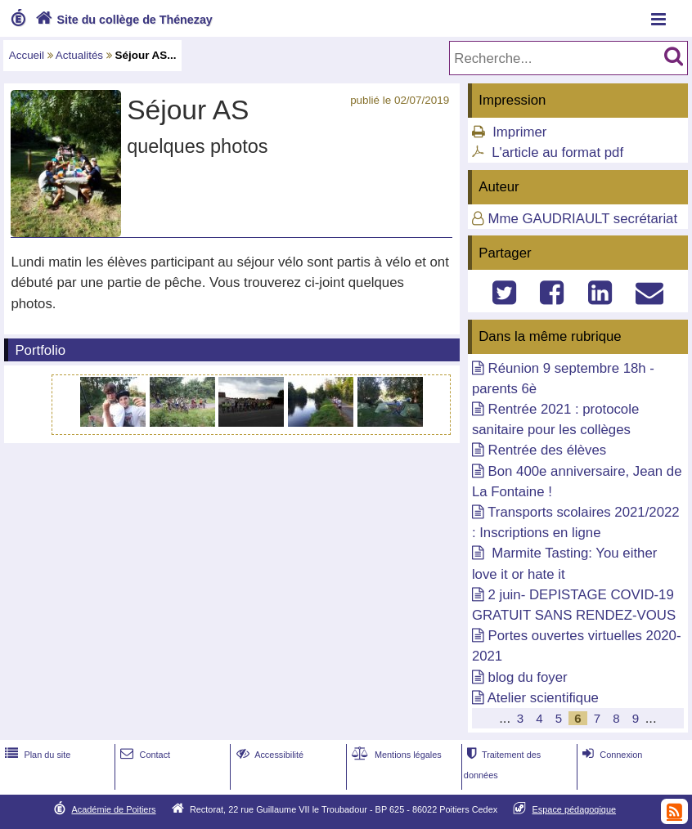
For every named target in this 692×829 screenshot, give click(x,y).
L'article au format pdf (557, 152)
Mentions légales (395, 755)
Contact (143, 755)
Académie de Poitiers (113, 809)
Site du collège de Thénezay (122, 19)
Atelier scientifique (543, 698)
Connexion (610, 755)
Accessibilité (268, 755)
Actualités (79, 55)
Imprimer (519, 132)
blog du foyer (528, 677)
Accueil (26, 55)
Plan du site (36, 755)
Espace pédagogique (574, 809)
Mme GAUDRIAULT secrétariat (583, 218)
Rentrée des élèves (547, 450)
